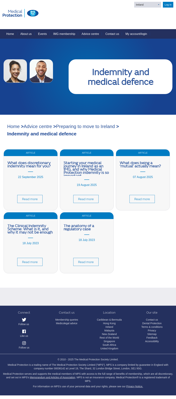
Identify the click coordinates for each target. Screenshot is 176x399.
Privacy (152, 330)
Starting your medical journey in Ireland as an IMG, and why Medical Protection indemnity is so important (86, 169)
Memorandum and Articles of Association (52, 377)
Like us (24, 335)
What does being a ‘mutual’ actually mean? (140, 165)
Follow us (23, 324)
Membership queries (66, 319)
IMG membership (64, 33)
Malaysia (109, 330)
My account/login (136, 33)
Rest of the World (109, 337)
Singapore (109, 341)
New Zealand (109, 334)
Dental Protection (151, 323)
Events (42, 33)
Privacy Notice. (134, 386)
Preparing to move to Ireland (86, 126)
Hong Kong (109, 323)
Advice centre (90, 33)
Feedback (151, 337)
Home (10, 33)
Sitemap (151, 334)
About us (26, 33)
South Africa (109, 344)
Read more (30, 199)
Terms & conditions (152, 326)
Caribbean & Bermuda (109, 319)
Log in (168, 4)
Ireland (140, 4)
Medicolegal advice (66, 323)
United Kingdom (109, 348)
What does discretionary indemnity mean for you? (29, 165)
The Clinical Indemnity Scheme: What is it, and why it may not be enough (30, 229)
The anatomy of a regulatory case (79, 228)
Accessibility (152, 341)
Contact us (112, 33)
